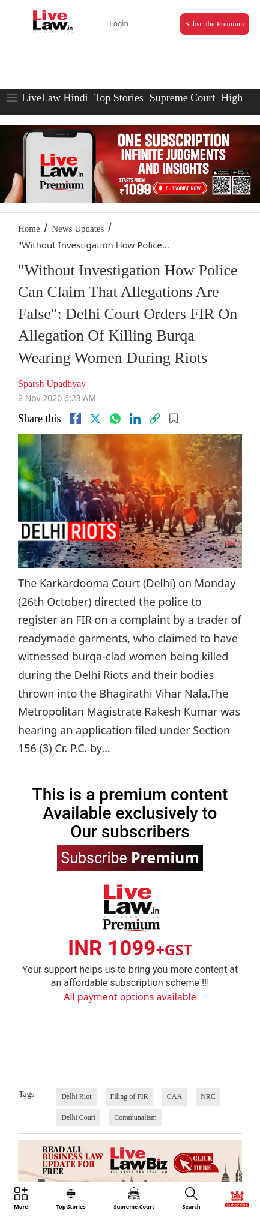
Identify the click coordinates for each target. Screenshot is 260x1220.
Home (29, 228)
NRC (208, 1096)
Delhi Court (78, 1117)
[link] (155, 418)
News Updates (78, 228)
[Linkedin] (135, 418)
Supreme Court (183, 98)
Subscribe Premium (214, 24)
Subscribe (130, 857)
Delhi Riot (76, 1096)
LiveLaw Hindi (55, 98)
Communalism (135, 1117)
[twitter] (95, 418)
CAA (174, 1096)
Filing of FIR (129, 1096)
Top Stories (118, 98)
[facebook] (75, 418)
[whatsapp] (115, 418)
